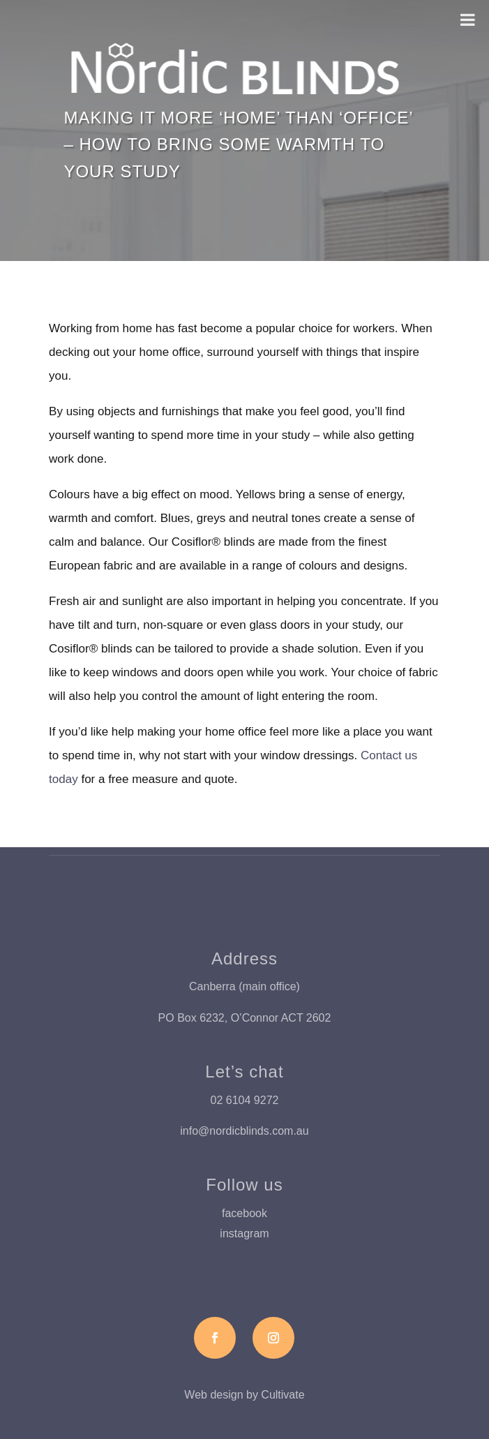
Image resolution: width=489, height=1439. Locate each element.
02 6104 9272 (245, 1100)
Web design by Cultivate (244, 1395)
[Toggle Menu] (467, 19)
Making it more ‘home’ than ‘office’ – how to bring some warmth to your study (237, 144)
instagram (244, 1233)
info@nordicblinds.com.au (244, 1131)
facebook (244, 1213)
